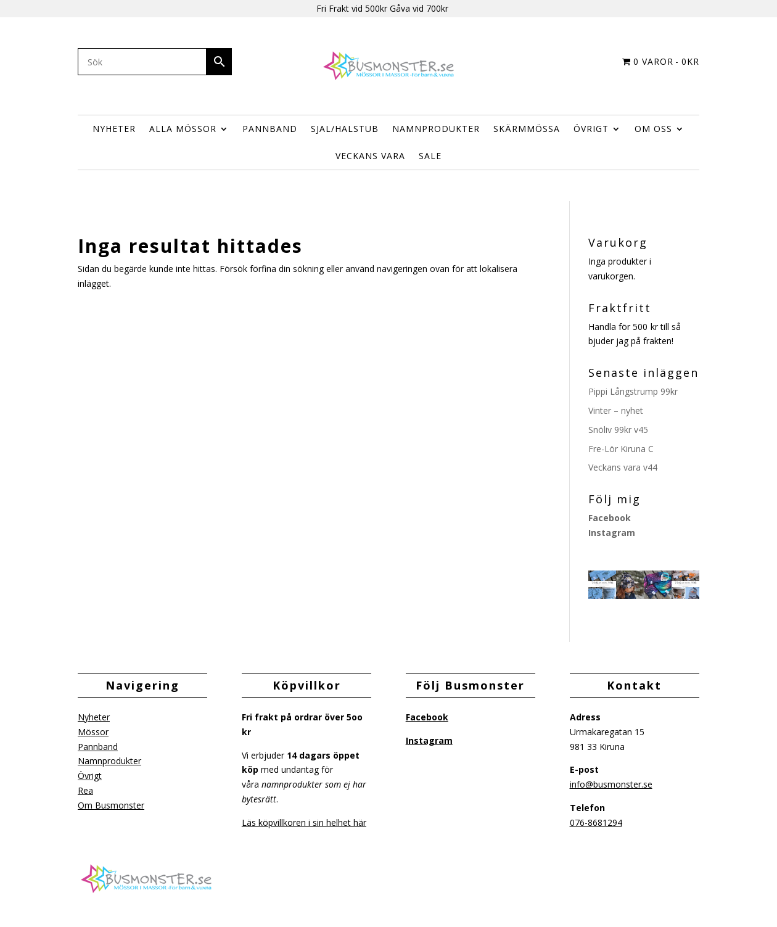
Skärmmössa (526, 128)
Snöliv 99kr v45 (618, 429)
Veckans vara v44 (622, 467)
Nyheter (114, 128)
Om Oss (653, 128)
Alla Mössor (182, 128)
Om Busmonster (111, 805)
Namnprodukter (436, 128)
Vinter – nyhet (615, 410)
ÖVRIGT (591, 128)
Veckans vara (370, 156)
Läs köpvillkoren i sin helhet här (304, 822)
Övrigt (90, 775)
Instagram (611, 532)
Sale (430, 156)
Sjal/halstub (345, 128)
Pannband (269, 128)
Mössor (93, 732)
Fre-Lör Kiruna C (621, 449)
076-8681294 (596, 822)
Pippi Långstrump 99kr (633, 391)
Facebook (609, 518)
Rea (85, 790)
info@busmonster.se (611, 784)
